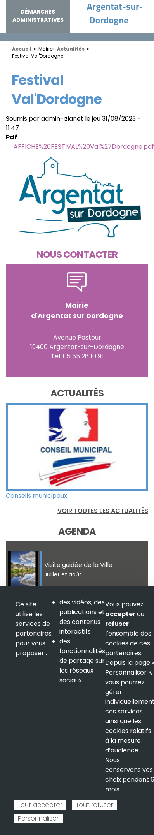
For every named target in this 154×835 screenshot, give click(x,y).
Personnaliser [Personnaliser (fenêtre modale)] (38, 818)
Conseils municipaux (36, 495)
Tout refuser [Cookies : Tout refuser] (94, 804)
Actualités (71, 49)
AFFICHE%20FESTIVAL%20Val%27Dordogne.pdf (84, 146)
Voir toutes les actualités (102, 510)
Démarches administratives (38, 16)
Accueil (21, 49)
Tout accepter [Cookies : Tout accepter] (40, 804)
